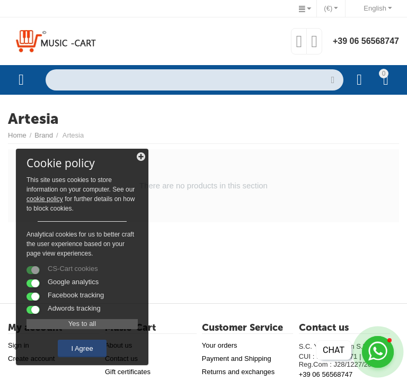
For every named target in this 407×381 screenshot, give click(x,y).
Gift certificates (128, 372)
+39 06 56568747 (366, 41)
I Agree (82, 348)
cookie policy (44, 199)
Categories (21, 79)
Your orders (219, 345)
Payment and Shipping (236, 358)
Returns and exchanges (238, 372)
